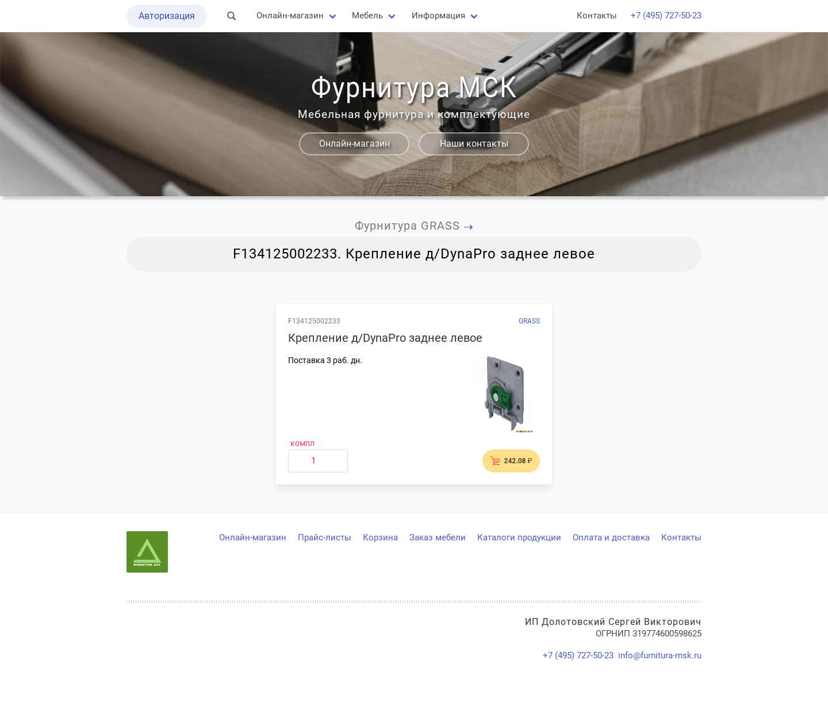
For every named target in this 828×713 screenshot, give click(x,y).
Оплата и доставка (611, 537)
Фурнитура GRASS (414, 225)
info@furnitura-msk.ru (660, 655)
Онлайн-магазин (290, 15)
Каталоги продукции (519, 537)
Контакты (597, 15)
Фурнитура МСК (413, 87)
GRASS (529, 321)
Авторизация (167, 15)
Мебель (367, 15)
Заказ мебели (437, 537)
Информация (438, 15)
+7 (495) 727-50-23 (666, 15)
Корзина (380, 537)
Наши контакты (474, 143)
